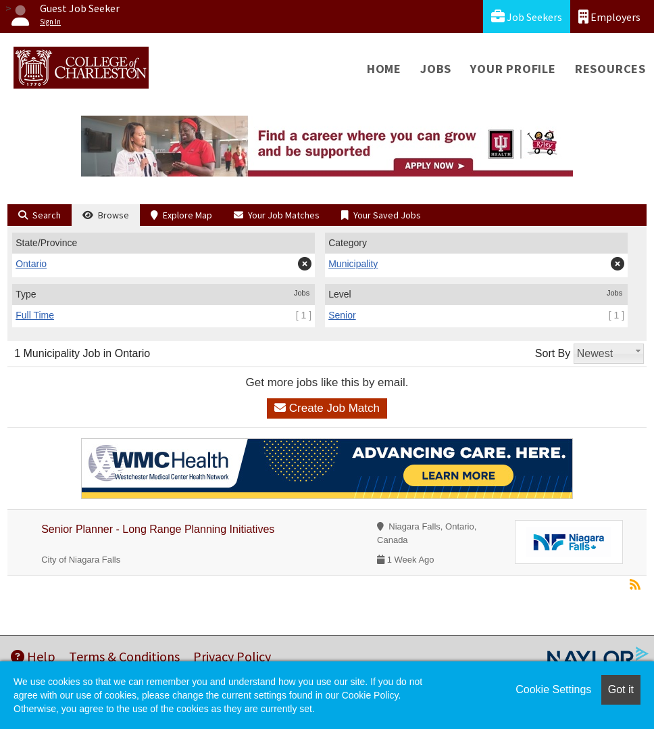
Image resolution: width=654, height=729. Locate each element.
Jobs (435, 68)
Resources (610, 68)
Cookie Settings (553, 689)
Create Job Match (327, 408)
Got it (621, 689)
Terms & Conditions (124, 656)
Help (33, 656)
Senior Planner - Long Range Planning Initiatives (157, 529)
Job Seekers (526, 16)
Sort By (552, 353)
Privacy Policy (232, 656)
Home (384, 68)
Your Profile (513, 68)
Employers (609, 16)
